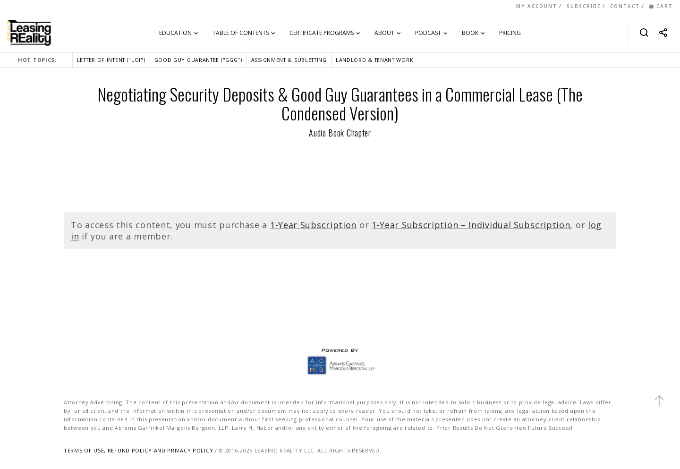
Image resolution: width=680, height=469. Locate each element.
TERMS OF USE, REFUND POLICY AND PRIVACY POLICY (138, 450)
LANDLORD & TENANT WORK (374, 59)
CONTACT (625, 6)
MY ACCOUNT (536, 6)
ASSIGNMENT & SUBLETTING (289, 59)
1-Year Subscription (313, 224)
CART (661, 6)
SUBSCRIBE (584, 6)
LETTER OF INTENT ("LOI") (111, 59)
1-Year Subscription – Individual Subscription (471, 224)
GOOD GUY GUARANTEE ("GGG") (198, 59)
